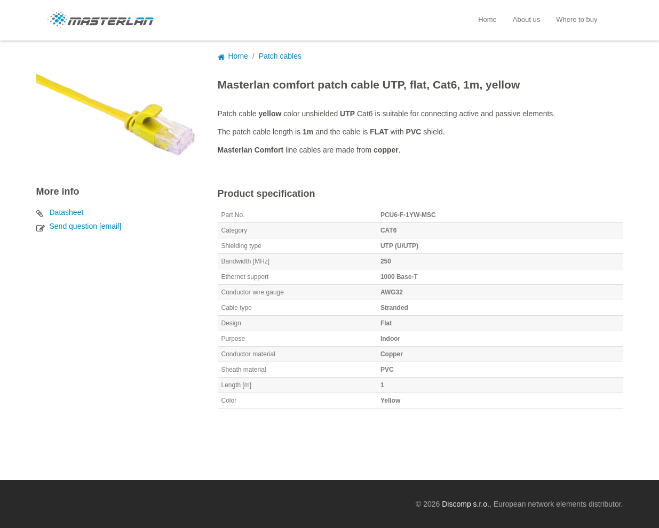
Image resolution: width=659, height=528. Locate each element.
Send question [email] (86, 226)
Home (487, 19)
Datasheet (67, 212)
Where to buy (576, 19)
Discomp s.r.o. (465, 504)
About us (526, 19)
